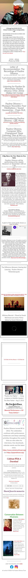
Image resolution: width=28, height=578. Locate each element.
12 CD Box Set (21, 359)
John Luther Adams (18, 541)
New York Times (16, 146)
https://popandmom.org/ (15, 452)
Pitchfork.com (14, 205)
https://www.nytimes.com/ (14, 81)
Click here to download (14, 481)
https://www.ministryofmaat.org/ (14, 450)
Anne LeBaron (21, 519)
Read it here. (16, 531)
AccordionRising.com (14, 216)
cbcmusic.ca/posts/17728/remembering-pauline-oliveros (14, 123)
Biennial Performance (12, 410)
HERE (21, 564)
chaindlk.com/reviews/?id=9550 (14, 113)
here (7, 497)
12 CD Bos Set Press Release (10, 359)
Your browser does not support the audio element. (14, 486)
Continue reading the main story (14, 169)
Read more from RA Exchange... (18, 257)
